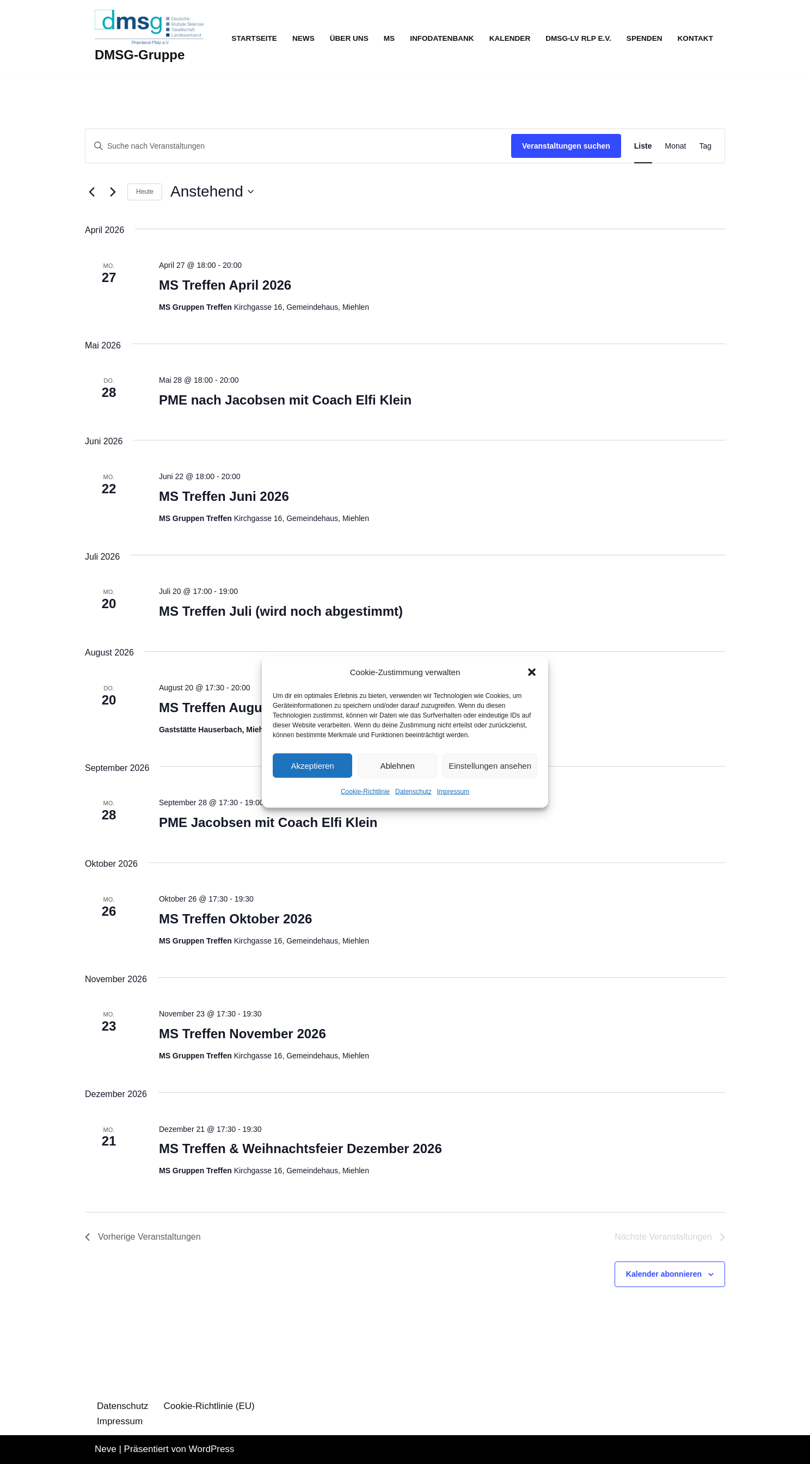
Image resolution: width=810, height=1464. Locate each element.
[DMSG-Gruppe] (149, 38)
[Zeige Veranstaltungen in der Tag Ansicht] (705, 146)
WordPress (212, 1449)
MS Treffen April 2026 (225, 285)
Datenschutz (413, 791)
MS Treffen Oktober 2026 (235, 918)
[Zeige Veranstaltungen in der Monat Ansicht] (675, 146)
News (303, 38)
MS (389, 38)
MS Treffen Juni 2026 (224, 496)
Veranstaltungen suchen (566, 146)
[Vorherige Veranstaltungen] (91, 191)
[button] (531, 672)
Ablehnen (397, 765)
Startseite (254, 38)
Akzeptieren (312, 765)
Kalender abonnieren (664, 1274)
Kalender (510, 38)
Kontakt (695, 38)
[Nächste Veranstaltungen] (112, 191)
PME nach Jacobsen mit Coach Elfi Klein (285, 400)
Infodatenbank (442, 38)
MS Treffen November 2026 (242, 1033)
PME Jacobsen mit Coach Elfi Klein (268, 822)
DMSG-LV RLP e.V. (578, 38)
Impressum (453, 791)
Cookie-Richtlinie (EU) (209, 1406)
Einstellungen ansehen (490, 765)
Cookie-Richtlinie (365, 791)
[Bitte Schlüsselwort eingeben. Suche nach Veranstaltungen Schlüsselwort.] (298, 146)
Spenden (644, 38)
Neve (105, 1449)
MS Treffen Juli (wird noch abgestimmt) (281, 611)
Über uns (349, 38)
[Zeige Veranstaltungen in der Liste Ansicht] (643, 146)
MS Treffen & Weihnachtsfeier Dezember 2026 (300, 1148)
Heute (145, 191)
